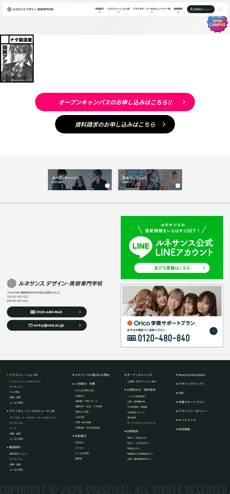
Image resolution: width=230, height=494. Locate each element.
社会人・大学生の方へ (138, 443)
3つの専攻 (14, 391)
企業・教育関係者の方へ (139, 459)
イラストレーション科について (25, 381)
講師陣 (78, 458)
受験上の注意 (82, 411)
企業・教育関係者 (136, 401)
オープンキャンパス (140, 375)
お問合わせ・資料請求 (141, 390)
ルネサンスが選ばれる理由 (92, 375)
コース (12, 428)
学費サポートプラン (191, 402)
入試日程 (79, 417)
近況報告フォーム (136, 412)
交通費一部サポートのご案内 (141, 381)
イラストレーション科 (118, 8)
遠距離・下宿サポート (86, 401)
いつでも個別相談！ (137, 396)
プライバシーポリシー (193, 411)
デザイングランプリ (191, 384)
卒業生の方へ (134, 448)
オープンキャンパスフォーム (141, 422)
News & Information (192, 375)
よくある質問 (16, 402)
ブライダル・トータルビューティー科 (152, 8)
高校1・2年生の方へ (137, 437)
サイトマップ (187, 420)
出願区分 (79, 395)
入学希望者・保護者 (137, 406)
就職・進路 (15, 397)
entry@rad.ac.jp (46, 325)
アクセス (79, 447)
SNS (181, 393)
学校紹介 (99, 8)
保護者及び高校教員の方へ (140, 453)
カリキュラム (16, 386)
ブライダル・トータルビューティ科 (32, 411)
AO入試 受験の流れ (85, 390)
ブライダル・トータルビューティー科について (32, 417)
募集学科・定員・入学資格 (88, 406)
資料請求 (131, 417)
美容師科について (18, 453)
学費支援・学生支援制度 (87, 427)
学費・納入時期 (83, 422)
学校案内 (80, 436)
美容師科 (178, 8)
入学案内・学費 (85, 384)
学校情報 (184, 429)
